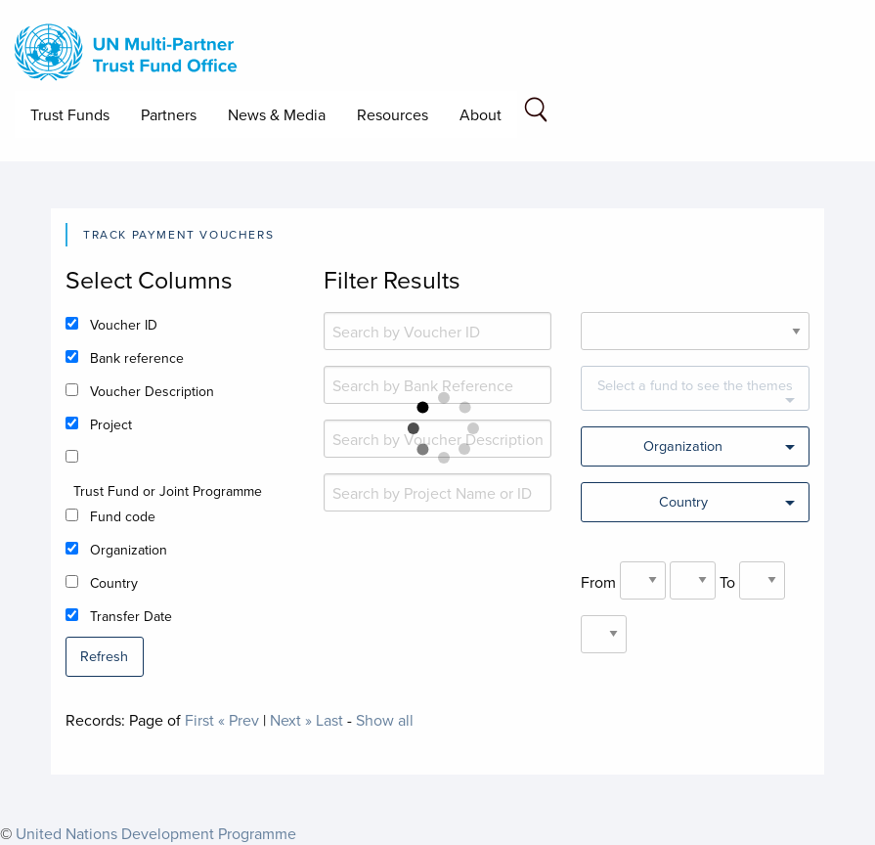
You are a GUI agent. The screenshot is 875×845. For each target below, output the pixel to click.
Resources (392, 114)
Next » (291, 720)
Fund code (122, 516)
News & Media (277, 114)
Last (329, 720)
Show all (385, 720)
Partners (169, 114)
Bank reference (137, 358)
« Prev (238, 720)
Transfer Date (131, 616)
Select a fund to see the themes (695, 385)
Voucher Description (152, 391)
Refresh (104, 655)
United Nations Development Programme (156, 833)
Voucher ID (123, 324)
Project (111, 424)
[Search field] (535, 113)
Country (114, 583)
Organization (128, 549)
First (199, 720)
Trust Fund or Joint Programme (167, 491)
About (480, 114)
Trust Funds (69, 114)
